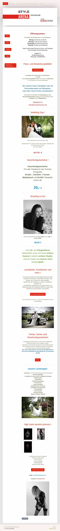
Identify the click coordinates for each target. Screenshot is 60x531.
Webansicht (52, 528)
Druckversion (9, 527)
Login (54, 527)
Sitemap (16, 527)
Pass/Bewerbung (37, 70)
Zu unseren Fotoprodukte (37, 294)
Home (7, 35)
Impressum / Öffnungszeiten (9, 65)
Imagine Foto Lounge (37, 469)
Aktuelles (8, 49)
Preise (37, 360)
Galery (7, 56)
